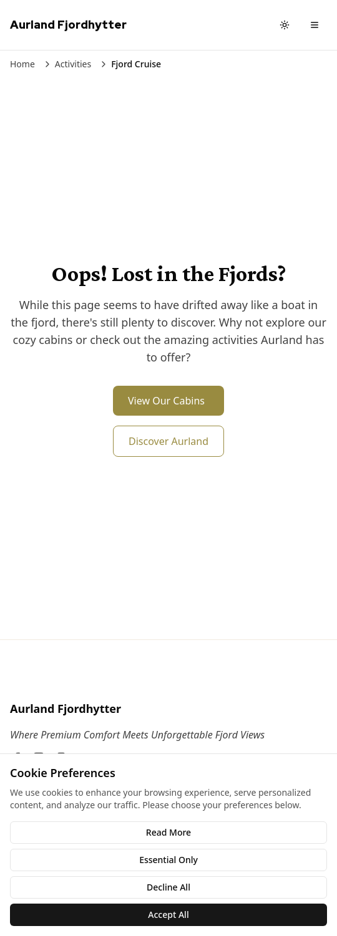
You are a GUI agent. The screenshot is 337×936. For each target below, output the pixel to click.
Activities (73, 64)
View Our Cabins (166, 401)
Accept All (168, 914)
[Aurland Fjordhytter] (168, 708)
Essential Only (168, 860)
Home (22, 64)
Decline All (168, 887)
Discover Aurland (168, 441)
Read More (168, 832)
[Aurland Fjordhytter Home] (68, 25)
